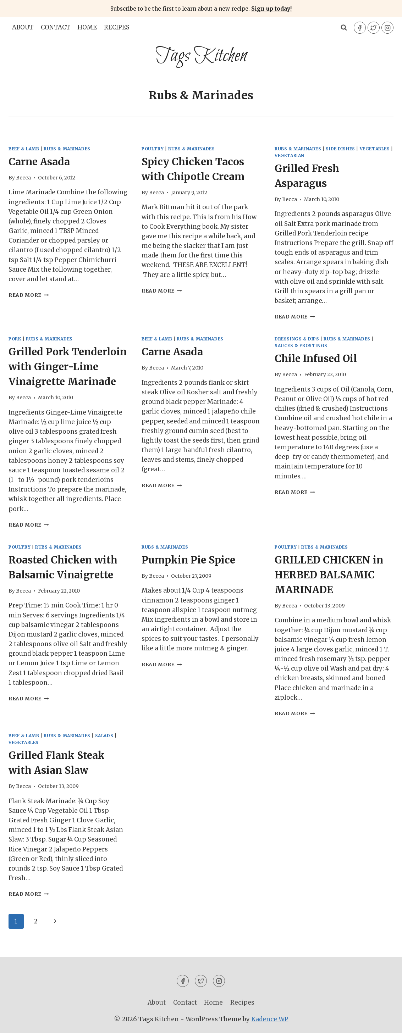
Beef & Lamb (24, 148)
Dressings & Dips (297, 338)
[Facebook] (360, 28)
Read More (29, 295)
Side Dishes (340, 148)
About (22, 27)
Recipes (117, 27)
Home (87, 27)
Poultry (153, 148)
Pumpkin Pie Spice (188, 560)
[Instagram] (387, 28)
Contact (55, 27)
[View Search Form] (343, 27)
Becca (23, 178)
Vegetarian (289, 155)
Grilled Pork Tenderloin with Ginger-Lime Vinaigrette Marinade (68, 366)
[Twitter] (374, 28)
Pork (15, 338)
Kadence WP (269, 1019)
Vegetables (375, 148)
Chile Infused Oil (316, 358)
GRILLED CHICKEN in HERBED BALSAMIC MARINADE (329, 575)
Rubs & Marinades (67, 148)
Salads (104, 735)
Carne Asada (39, 161)
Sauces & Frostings (301, 345)
